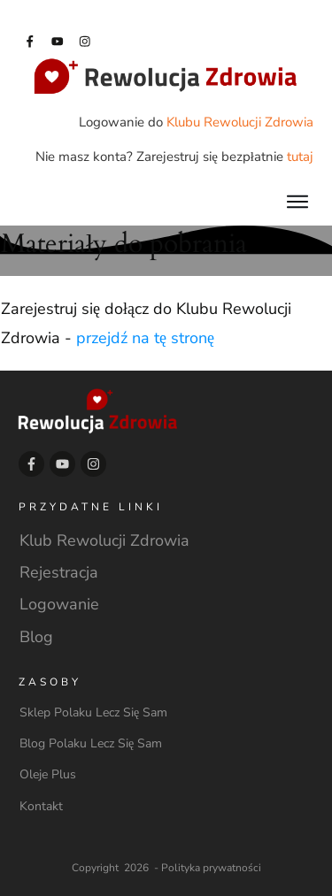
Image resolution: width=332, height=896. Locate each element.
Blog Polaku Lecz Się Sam (90, 743)
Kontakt (41, 806)
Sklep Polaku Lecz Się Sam (93, 712)
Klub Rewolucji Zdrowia (104, 540)
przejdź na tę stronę (145, 337)
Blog (36, 636)
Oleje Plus (47, 774)
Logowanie (59, 604)
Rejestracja (58, 572)
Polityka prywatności (211, 868)
